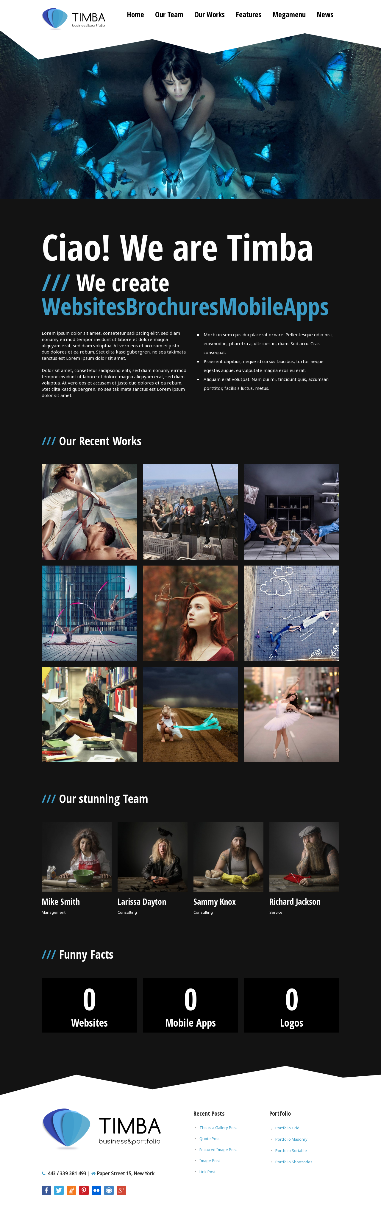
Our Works (209, 14)
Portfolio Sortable (291, 1150)
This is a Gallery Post (218, 1127)
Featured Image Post (218, 1149)
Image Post (209, 1160)
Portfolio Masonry (291, 1139)
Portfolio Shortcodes (294, 1161)
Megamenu (289, 14)
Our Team (169, 14)
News (325, 14)
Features (248, 14)
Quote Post (209, 1138)
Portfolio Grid (287, 1128)
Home (135, 14)
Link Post (207, 1171)
